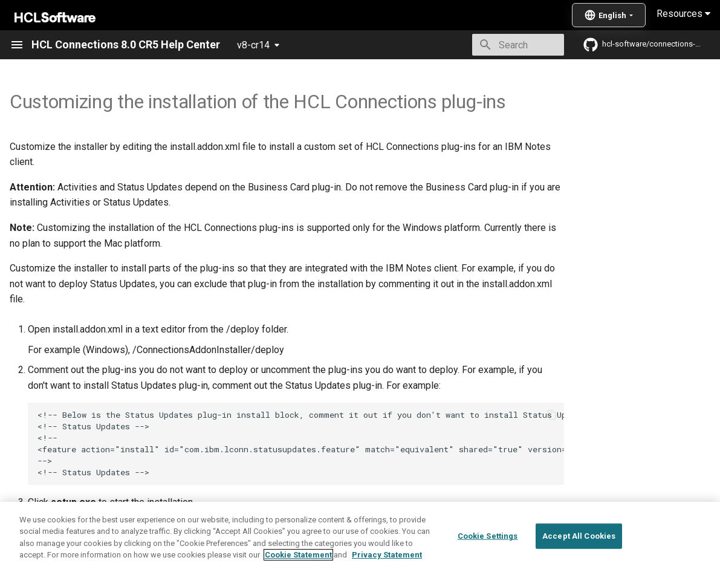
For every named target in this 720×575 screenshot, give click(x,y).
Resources (683, 13)
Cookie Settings (488, 559)
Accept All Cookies (578, 559)
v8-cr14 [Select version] (253, 45)
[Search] (493, 45)
